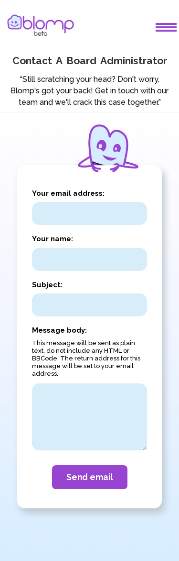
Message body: (59, 330)
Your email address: (68, 193)
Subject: (47, 284)
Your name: (52, 239)
